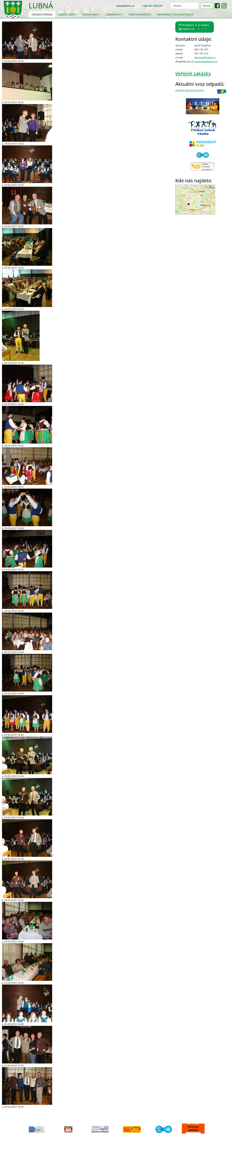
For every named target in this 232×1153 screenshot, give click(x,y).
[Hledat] (185, 6)
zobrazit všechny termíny (189, 90)
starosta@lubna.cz (204, 57)
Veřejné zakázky (193, 73)
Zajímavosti (113, 14)
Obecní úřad (66, 14)
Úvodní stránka (42, 14)
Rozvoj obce (90, 14)
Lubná (41, 6)
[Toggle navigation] (55, 8)
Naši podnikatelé (140, 14)
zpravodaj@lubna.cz (205, 61)
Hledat (206, 6)
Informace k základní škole (175, 14)
